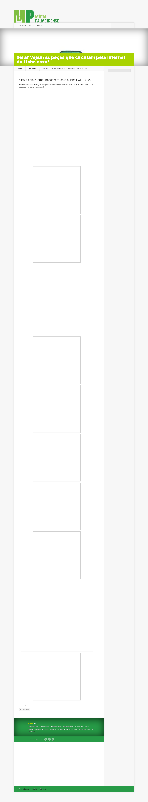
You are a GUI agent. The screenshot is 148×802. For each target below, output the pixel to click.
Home (19, 68)
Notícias (32, 26)
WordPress (130, 797)
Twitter (52, 739)
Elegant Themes (109, 797)
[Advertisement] (59, 761)
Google (45, 739)
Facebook (49, 739)
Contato (40, 26)
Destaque (32, 68)
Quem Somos (21, 26)
